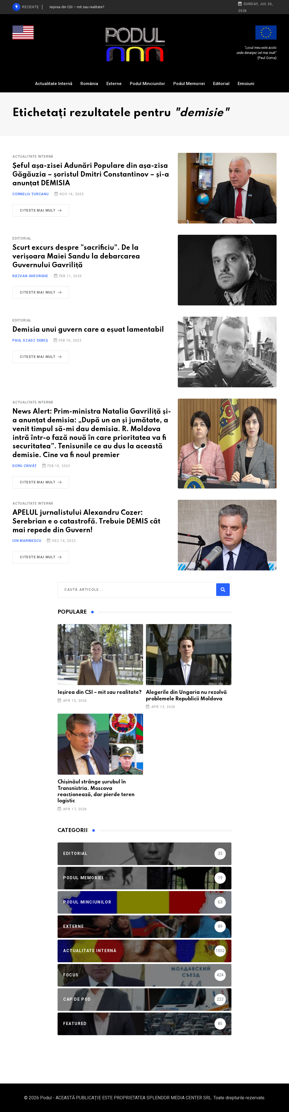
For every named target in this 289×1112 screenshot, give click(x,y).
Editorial (221, 83)
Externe (114, 83)
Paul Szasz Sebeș (30, 340)
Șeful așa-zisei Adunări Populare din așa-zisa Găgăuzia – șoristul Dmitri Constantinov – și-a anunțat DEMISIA (90, 174)
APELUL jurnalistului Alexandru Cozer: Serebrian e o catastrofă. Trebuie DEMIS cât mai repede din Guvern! (86, 521)
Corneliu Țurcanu (30, 194)
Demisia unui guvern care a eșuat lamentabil (88, 329)
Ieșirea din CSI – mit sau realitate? (100, 692)
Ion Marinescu (26, 541)
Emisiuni (246, 83)
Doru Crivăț (24, 466)
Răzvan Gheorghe (30, 276)
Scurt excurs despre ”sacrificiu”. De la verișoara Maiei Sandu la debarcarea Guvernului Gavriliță (76, 256)
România (89, 83)
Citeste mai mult (42, 210)
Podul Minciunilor (147, 83)
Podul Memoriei (189, 83)
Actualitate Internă (53, 83)
